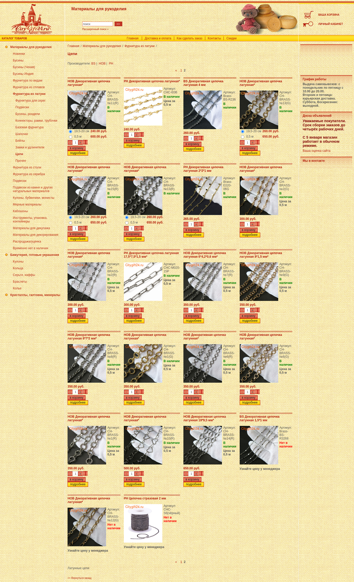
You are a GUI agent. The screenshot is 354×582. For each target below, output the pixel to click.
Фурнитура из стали (27, 167)
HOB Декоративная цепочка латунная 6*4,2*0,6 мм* (204, 254)
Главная (132, 38)
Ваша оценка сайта (316, 151)
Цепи (19, 154)
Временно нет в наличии (30, 248)
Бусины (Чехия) (24, 67)
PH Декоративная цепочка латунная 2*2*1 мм (203, 169)
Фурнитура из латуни (29, 94)
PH (111, 63)
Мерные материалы (27, 204)
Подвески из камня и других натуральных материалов (33, 189)
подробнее (78, 153)
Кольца (18, 268)
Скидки (231, 38)
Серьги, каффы (24, 275)
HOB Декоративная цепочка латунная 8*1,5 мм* (261, 254)
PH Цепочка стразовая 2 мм (145, 498)
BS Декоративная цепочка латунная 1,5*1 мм (260, 418)
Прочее (20, 161)
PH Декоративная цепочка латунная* (152, 81)
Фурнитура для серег (30, 100)
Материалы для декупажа (31, 228)
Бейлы (20, 140)
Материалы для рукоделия (31, 47)
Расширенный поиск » (95, 29)
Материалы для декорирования (35, 235)
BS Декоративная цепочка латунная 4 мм (203, 83)
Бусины (18, 60)
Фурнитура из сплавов (29, 87)
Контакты (214, 38)
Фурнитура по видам (27, 80)
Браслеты (20, 281)
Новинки (19, 54)
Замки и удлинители (29, 147)
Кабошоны (20, 211)
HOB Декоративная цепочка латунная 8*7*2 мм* (89, 336)
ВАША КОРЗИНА (328, 14)
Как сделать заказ (189, 38)
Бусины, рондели (27, 114)
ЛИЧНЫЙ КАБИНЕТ (330, 24)
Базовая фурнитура (29, 127)
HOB (102, 63)
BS (93, 63)
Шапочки (21, 134)
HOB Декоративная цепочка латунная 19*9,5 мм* (204, 418)
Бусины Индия (23, 74)
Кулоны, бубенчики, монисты (33, 198)
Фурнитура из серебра (29, 174)
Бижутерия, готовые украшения (34, 255)
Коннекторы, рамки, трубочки (36, 120)
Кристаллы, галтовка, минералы (35, 295)
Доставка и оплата (158, 38)
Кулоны (18, 261)
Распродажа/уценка (27, 241)
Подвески (22, 107)
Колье (17, 288)
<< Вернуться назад (79, 578)
